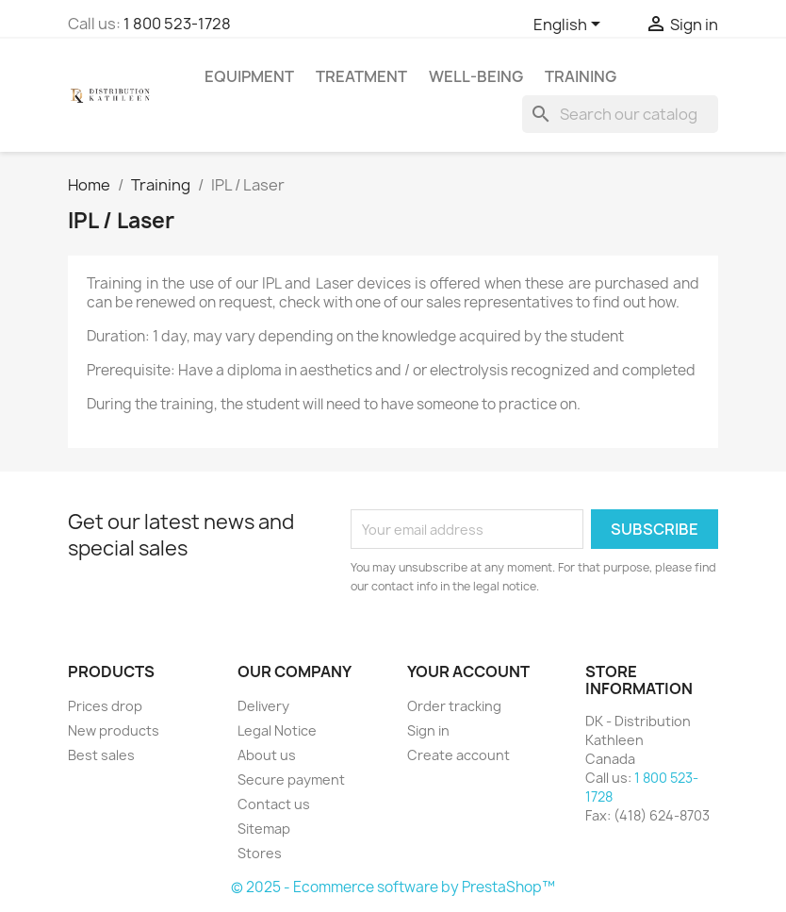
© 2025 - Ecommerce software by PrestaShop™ (393, 887)
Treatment (361, 76)
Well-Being (476, 76)
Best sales (101, 755)
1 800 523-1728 (177, 23)
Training (580, 76)
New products (113, 730)
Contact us (273, 804)
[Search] (620, 114)
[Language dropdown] (570, 25)
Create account (458, 755)
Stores (259, 853)
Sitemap (263, 828)
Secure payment (291, 779)
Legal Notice (277, 730)
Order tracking (454, 706)
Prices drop (105, 706)
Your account (468, 671)
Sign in (428, 730)
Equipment (249, 76)
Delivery (263, 706)
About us (266, 755)
